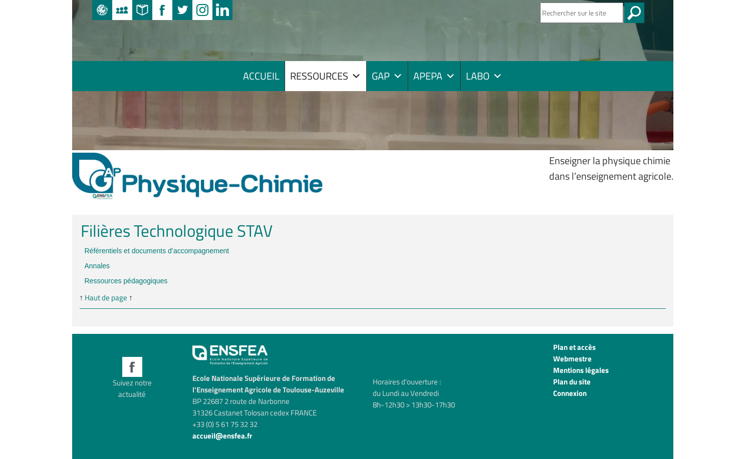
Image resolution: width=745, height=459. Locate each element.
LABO (484, 76)
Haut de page (106, 297)
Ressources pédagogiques (126, 281)
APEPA (434, 76)
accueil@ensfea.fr (222, 435)
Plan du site (572, 381)
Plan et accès (574, 347)
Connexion (570, 393)
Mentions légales (581, 370)
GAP (387, 76)
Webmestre (572, 358)
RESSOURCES (325, 76)
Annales (97, 266)
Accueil (261, 76)
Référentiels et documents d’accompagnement (157, 251)
